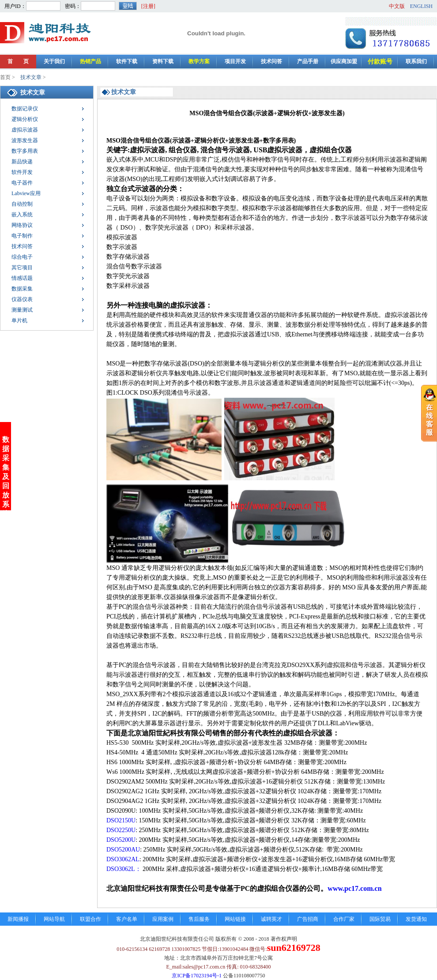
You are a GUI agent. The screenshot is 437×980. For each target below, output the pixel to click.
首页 (5, 77)
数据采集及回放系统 (5, 428)
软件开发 (22, 172)
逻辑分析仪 (24, 119)
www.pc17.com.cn (354, 888)
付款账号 (380, 61)
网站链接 (235, 919)
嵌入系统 (22, 214)
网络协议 (22, 225)
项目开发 (235, 61)
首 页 (18, 61)
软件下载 (126, 61)
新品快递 (22, 161)
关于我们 (54, 61)
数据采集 (22, 289)
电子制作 (22, 236)
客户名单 (126, 919)
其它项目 (22, 267)
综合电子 (22, 257)
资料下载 (162, 61)
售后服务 (199, 919)
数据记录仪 (24, 109)
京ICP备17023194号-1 (197, 975)
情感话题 (22, 278)
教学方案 (199, 61)
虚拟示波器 (24, 130)
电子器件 (22, 183)
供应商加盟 (344, 61)
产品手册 (307, 61)
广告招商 (307, 919)
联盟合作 (90, 919)
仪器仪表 (22, 299)
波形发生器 (24, 140)
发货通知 (416, 919)
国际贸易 (380, 919)
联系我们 (416, 61)
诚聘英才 (271, 919)
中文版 (397, 6)
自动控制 (22, 204)
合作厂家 (343, 919)
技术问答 (271, 61)
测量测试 (22, 310)
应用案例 (162, 919)
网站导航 (54, 919)
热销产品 (90, 61)
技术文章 (30, 77)
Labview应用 (26, 193)
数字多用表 (24, 151)
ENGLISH (421, 6)
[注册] (148, 6)
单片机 (19, 320)
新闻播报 (18, 919)
